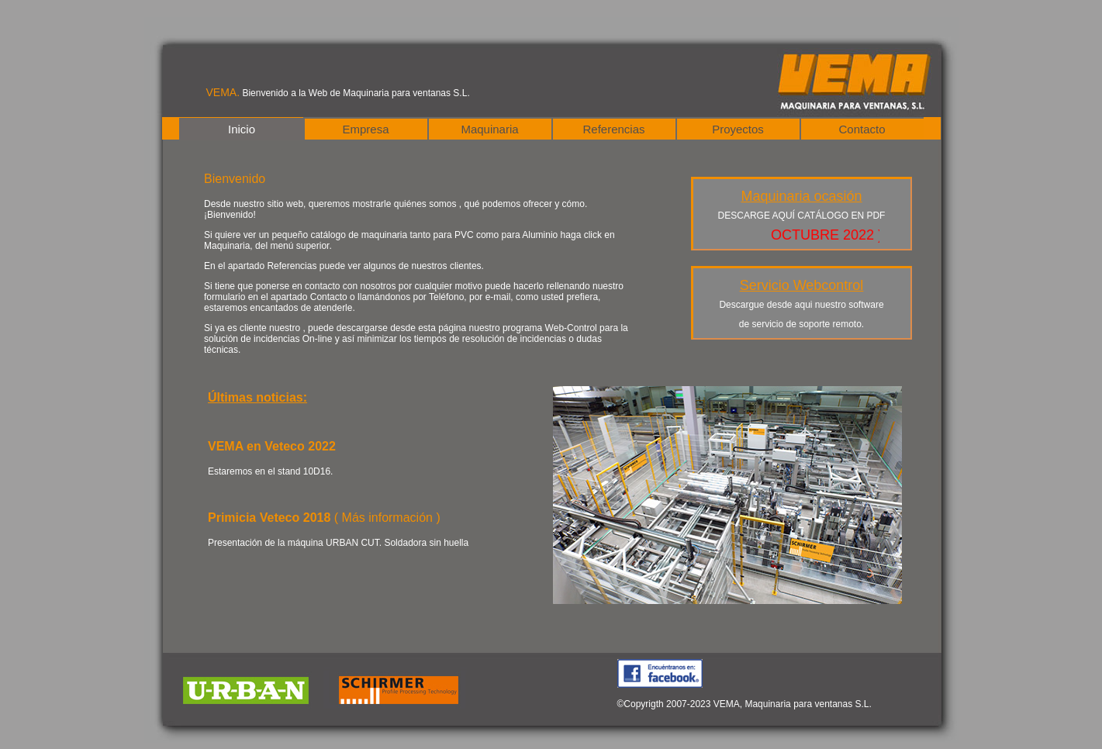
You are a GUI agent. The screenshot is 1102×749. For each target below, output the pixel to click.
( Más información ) (387, 517)
